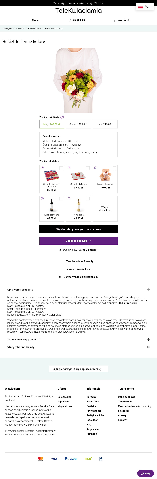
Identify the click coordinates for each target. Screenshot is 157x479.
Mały (51, 124)
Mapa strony (64, 406)
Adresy (122, 415)
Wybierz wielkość (51, 117)
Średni (78, 124)
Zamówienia (125, 401)
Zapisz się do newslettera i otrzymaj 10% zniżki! (78, 3)
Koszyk (122, 20)
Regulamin (92, 429)
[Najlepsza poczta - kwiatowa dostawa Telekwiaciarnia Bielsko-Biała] (78, 10)
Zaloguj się (77, 19)
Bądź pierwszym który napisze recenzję (77, 369)
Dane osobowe (126, 397)
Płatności (91, 433)
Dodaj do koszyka (78, 241)
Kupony (122, 420)
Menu (33, 20)
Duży (105, 124)
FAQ (88, 424)
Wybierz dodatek (49, 161)
